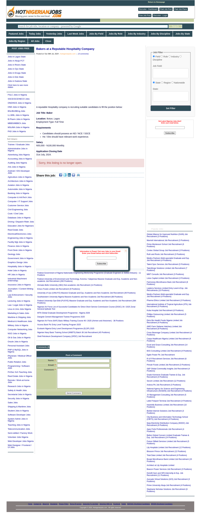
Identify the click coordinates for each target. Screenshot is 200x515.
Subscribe (101, 263)
